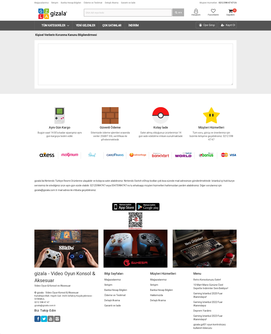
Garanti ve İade (128, 3)
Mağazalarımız (41, 3)
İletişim (54, 3)
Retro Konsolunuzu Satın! (207, 279)
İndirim (133, 25)
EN (235, 3)
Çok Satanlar (111, 25)
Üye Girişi (207, 25)
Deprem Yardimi (202, 310)
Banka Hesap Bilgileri (71, 3)
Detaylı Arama (111, 3)
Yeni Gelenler (85, 25)
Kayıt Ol (228, 25)
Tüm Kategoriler (53, 25)
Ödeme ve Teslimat (93, 3)
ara (178, 12)
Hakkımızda (156, 295)
